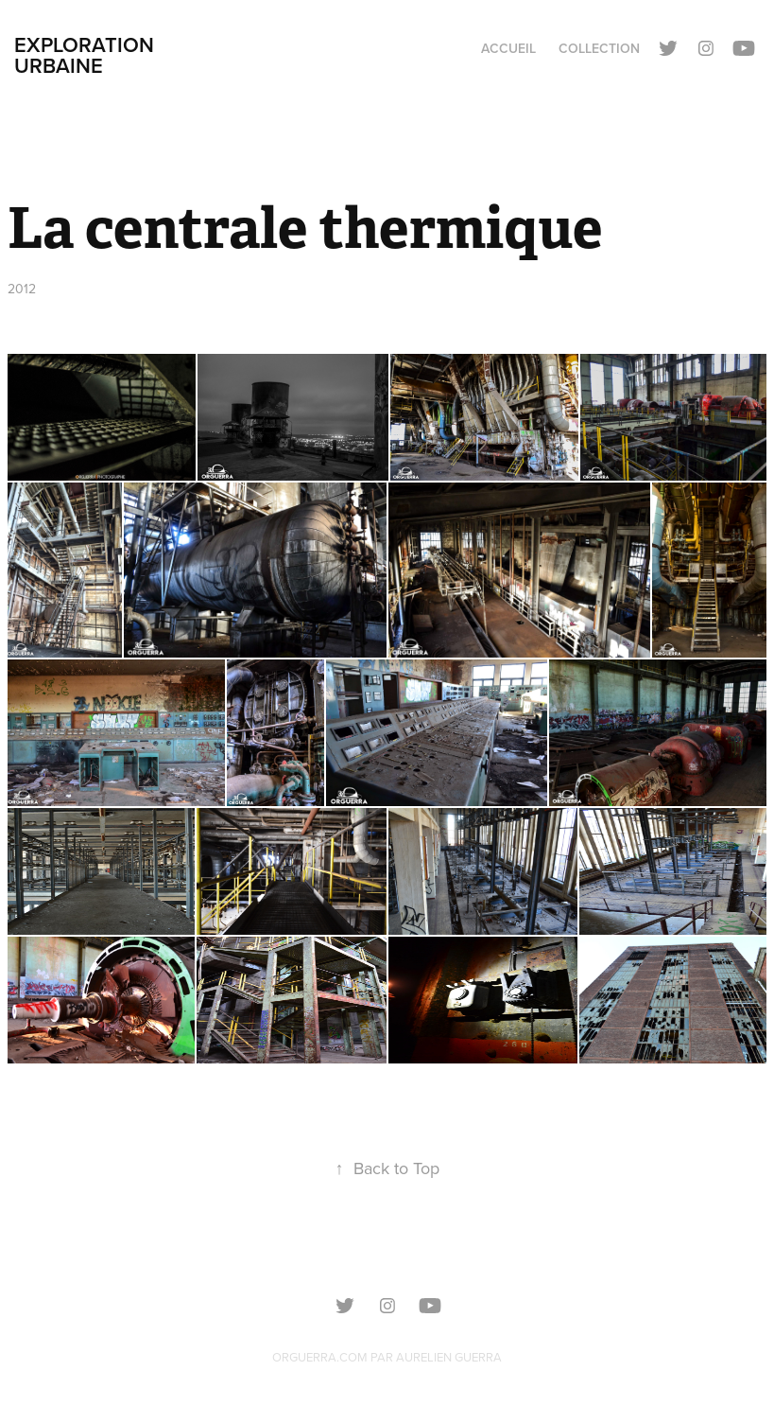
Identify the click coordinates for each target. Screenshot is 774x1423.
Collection (599, 48)
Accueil (508, 48)
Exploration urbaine (87, 54)
